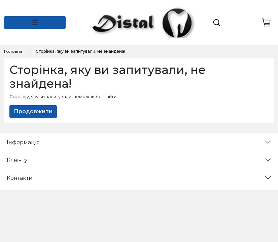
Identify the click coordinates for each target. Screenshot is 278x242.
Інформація (23, 142)
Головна (13, 51)
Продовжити (33, 111)
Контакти (20, 178)
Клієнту (17, 160)
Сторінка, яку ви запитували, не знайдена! (80, 51)
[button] (35, 22)
